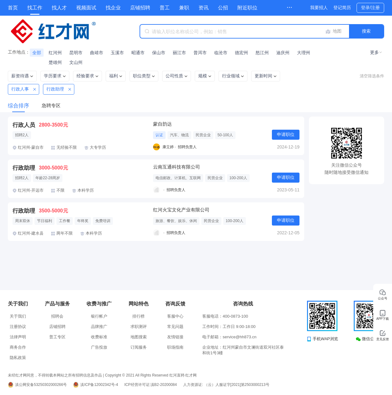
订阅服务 (138, 347)
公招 (223, 7)
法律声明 (18, 337)
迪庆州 (282, 52)
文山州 (75, 62)
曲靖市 (96, 52)
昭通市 (138, 52)
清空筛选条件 (372, 76)
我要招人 (319, 7)
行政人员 (24, 125)
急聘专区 (51, 105)
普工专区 (57, 337)
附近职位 (247, 7)
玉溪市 (117, 52)
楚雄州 (55, 62)
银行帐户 (99, 316)
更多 (374, 52)
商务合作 (18, 347)
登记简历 (342, 7)
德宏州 (241, 52)
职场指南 (175, 347)
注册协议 (18, 326)
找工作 (34, 7)
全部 (36, 52)
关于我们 (18, 316)
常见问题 (175, 326)
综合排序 (18, 106)
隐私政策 (18, 357)
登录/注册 (370, 7)
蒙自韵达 (162, 124)
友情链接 (175, 337)
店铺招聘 (140, 7)
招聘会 (57, 316)
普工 (165, 7)
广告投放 (99, 347)
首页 (13, 7)
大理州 (303, 52)
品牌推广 (99, 326)
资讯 (204, 7)
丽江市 (179, 52)
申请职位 (285, 134)
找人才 (59, 7)
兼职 (184, 7)
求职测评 (138, 326)
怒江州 (262, 52)
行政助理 (24, 168)
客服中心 (175, 316)
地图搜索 (138, 337)
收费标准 (99, 337)
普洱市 (200, 52)
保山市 (158, 52)
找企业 (113, 7)
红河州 (55, 52)
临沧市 (220, 52)
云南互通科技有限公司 (176, 166)
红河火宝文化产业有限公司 (181, 209)
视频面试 (86, 7)
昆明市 (75, 52)
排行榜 (138, 316)
